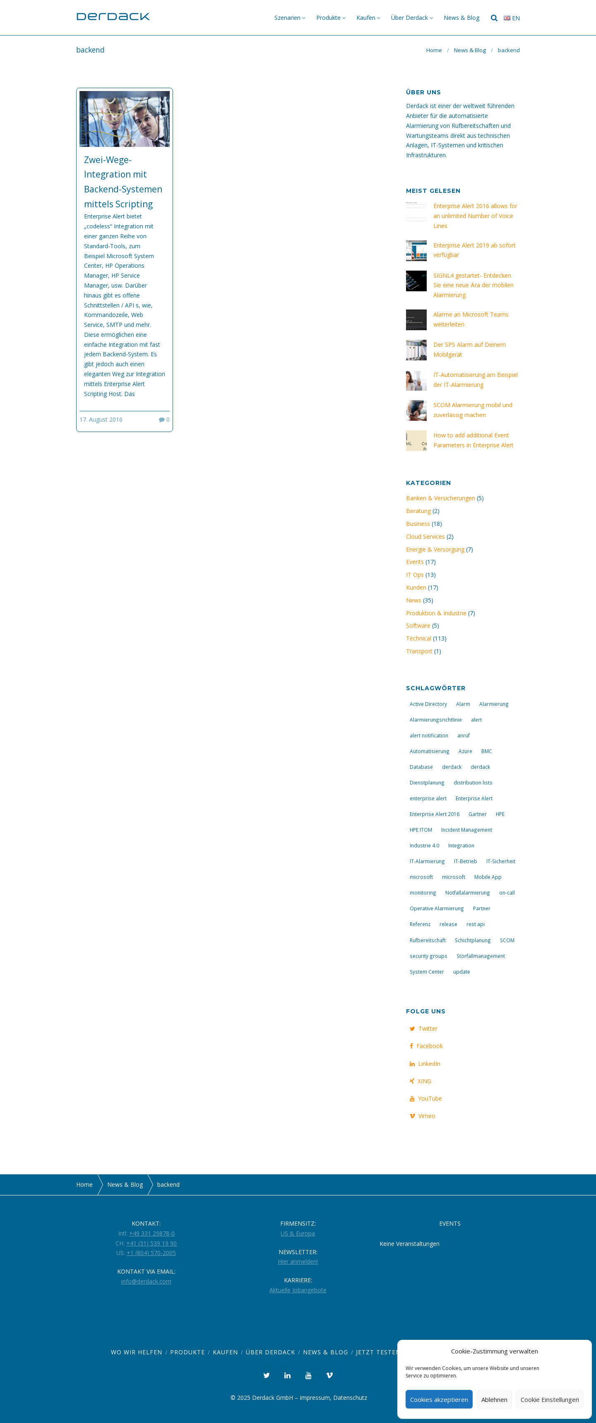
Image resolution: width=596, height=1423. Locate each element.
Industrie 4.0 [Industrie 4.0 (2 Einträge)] (424, 845)
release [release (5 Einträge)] (448, 924)
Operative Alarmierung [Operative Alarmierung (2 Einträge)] (437, 908)
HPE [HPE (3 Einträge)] (500, 814)
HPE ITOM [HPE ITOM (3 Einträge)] (421, 829)
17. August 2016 (101, 419)
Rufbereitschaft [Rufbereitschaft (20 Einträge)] (428, 940)
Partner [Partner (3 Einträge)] (481, 908)
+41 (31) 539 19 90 (151, 1243)
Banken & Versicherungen (440, 498)
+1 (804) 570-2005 (151, 1253)
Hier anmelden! (298, 1261)
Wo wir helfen (136, 1352)
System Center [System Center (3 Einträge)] (427, 971)
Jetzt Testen (378, 1352)
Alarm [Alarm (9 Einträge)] (463, 704)
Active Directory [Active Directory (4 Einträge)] (428, 704)
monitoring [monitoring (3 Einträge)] (423, 892)
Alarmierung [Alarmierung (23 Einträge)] (494, 704)
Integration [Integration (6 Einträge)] (461, 845)
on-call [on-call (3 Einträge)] (507, 892)
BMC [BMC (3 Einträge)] (486, 751)
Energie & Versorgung (435, 549)
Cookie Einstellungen (550, 1399)
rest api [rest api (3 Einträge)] (475, 924)
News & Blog (461, 18)
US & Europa (298, 1233)
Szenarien (287, 18)
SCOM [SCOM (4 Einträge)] (507, 940)
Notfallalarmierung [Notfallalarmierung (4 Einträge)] (467, 892)
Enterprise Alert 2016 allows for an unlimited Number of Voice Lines (475, 216)
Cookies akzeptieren (439, 1399)
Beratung (418, 511)
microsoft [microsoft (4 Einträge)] (453, 876)
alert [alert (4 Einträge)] (476, 719)
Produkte (328, 18)
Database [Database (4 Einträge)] (421, 766)
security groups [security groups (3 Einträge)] (428, 956)
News (413, 600)
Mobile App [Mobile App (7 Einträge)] (488, 876)
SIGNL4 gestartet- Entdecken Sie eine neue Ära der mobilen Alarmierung (473, 285)
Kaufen (365, 18)
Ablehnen (494, 1399)
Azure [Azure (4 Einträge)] (465, 751)
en (512, 18)
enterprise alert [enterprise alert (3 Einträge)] (428, 798)
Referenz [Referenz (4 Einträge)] (420, 924)
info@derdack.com (146, 1281)
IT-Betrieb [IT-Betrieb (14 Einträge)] (465, 861)
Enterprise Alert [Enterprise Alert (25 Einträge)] (474, 798)
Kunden (416, 587)
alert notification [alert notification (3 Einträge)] (429, 735)
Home (434, 50)
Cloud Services (425, 536)
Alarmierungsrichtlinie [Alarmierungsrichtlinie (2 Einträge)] (436, 719)
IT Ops (415, 574)
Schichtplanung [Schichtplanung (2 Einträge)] (473, 940)
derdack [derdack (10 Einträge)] (480, 766)
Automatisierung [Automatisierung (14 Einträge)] (429, 751)
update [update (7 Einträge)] (461, 971)
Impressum (315, 1397)
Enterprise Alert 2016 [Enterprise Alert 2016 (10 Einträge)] (434, 814)
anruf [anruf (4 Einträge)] (463, 735)
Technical (418, 638)
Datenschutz (350, 1397)
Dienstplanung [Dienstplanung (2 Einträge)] (427, 782)
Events (415, 562)
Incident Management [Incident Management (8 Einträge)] (466, 829)
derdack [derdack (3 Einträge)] (451, 766)
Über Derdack (409, 18)
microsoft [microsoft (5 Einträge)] (421, 876)
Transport (419, 651)
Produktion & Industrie (436, 613)
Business (418, 524)
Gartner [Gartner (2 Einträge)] (478, 814)
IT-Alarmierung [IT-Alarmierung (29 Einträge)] (427, 861)
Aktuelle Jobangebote (298, 1290)
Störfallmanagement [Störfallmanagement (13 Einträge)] (481, 956)
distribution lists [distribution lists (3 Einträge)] (473, 782)
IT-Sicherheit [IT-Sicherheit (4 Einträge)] (500, 861)
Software (418, 625)
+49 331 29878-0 (152, 1233)
